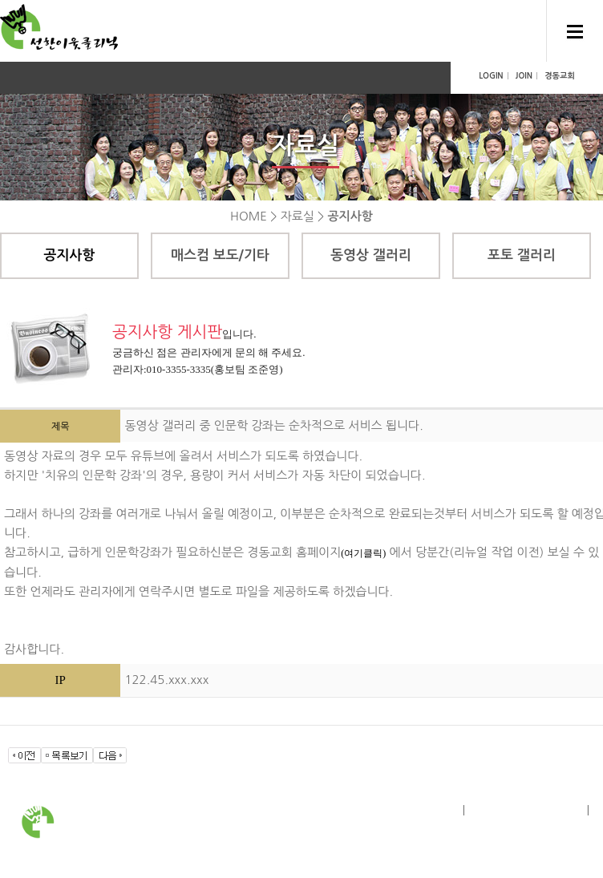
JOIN (524, 75)
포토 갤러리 (522, 255)
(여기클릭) (363, 553)
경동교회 (559, 75)
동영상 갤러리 (370, 255)
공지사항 (69, 255)
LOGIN (491, 75)
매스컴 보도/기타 (220, 255)
